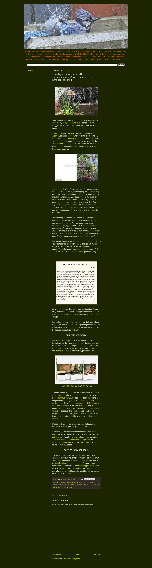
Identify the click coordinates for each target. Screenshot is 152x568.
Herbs (72, 485)
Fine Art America (63, 485)
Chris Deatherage (61, 463)
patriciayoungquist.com (84, 466)
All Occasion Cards (64, 482)
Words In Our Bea (64, 398)
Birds (85, 482)
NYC (75, 330)
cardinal (61, 395)
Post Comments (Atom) (71, 559)
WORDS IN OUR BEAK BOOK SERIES (76, 386)
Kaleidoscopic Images (78, 440)
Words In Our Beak (63, 351)
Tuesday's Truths (74, 123)
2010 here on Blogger (61, 144)
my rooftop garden (71, 138)
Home (77, 555)
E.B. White (79, 252)
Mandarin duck (65, 442)
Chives (56, 136)
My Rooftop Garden (81, 485)
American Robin (77, 482)
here (64, 424)
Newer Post (57, 555)
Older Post (96, 555)
